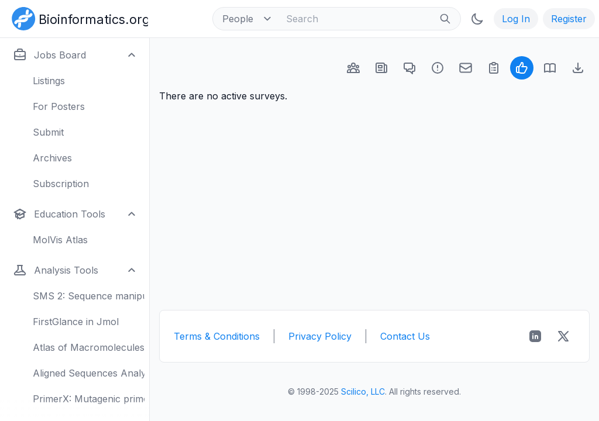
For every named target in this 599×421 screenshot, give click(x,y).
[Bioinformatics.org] (77, 17)
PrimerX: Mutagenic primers (88, 399)
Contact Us (405, 336)
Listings (49, 81)
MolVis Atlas (60, 240)
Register (569, 19)
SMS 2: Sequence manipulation (88, 296)
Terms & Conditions (217, 336)
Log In (516, 19)
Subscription (61, 183)
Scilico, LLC (363, 391)
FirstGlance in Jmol (76, 321)
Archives (52, 158)
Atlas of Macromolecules (88, 347)
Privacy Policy (320, 336)
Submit (48, 132)
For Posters (59, 106)
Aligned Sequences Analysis (88, 373)
